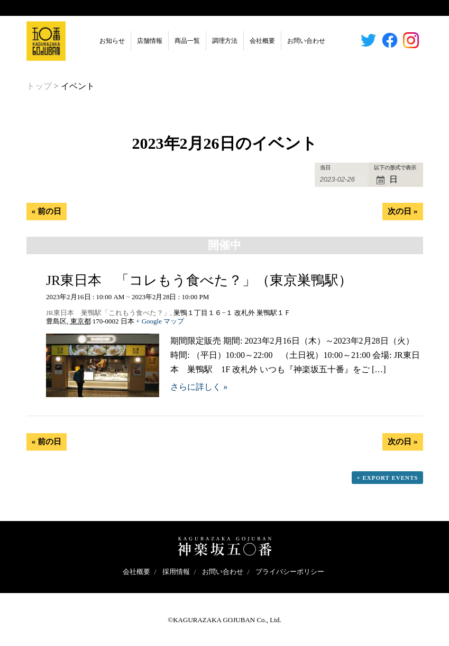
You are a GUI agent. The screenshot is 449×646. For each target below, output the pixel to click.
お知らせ (112, 40)
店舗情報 (149, 40)
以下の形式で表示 (395, 168)
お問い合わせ (306, 40)
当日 (325, 168)
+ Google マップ (160, 321)
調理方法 (224, 40)
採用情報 (176, 572)
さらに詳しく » (198, 386)
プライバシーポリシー (289, 572)
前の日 (46, 211)
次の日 (402, 211)
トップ (39, 86)
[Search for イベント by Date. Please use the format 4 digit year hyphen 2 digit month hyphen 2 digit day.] (342, 179)
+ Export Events (387, 477)
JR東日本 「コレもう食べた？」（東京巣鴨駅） (199, 280)
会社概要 (262, 40)
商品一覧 (187, 40)
